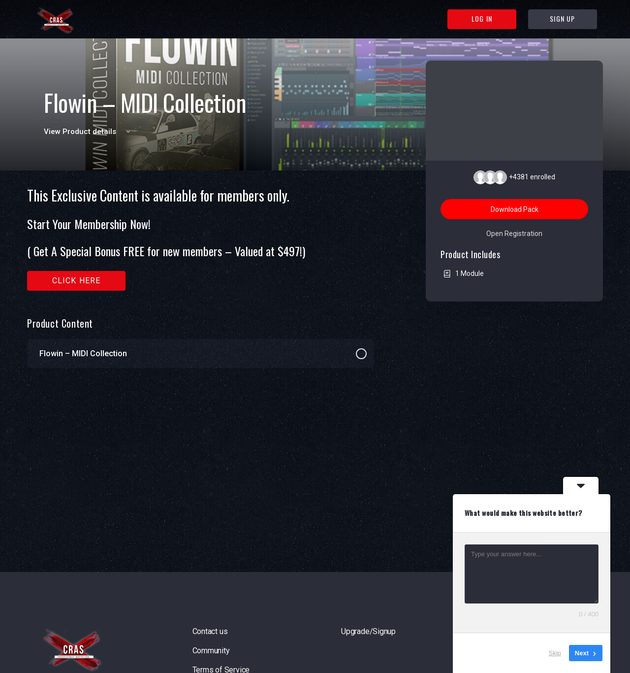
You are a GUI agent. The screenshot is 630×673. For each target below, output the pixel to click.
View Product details (88, 131)
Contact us (210, 631)
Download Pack (514, 209)
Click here (76, 280)
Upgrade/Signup (368, 631)
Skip (555, 653)
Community (211, 650)
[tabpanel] (200, 239)
